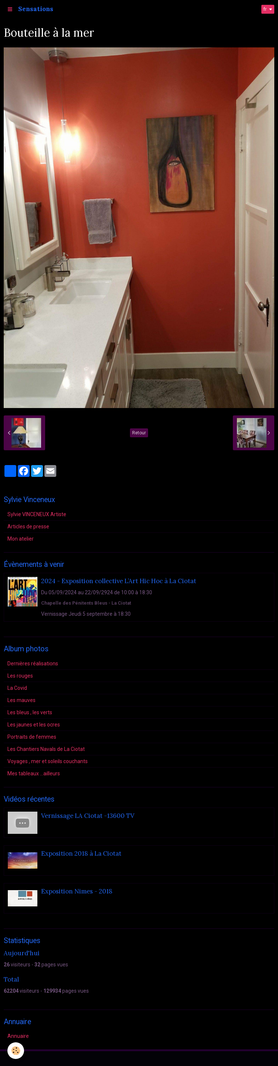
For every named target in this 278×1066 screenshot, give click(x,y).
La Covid (17, 688)
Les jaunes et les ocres (33, 725)
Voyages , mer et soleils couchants (47, 761)
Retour (139, 432)
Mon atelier (20, 539)
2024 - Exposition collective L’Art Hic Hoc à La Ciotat (118, 581)
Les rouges (20, 676)
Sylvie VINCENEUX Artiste (36, 514)
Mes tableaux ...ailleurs (33, 773)
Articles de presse (28, 526)
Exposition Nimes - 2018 (77, 892)
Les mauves (21, 700)
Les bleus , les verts (29, 712)
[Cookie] (15, 1050)
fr (265, 9)
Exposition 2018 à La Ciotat (81, 854)
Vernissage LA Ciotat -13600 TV (87, 816)
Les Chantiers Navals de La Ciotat (46, 749)
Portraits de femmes (31, 737)
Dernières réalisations (32, 663)
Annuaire (18, 1036)
